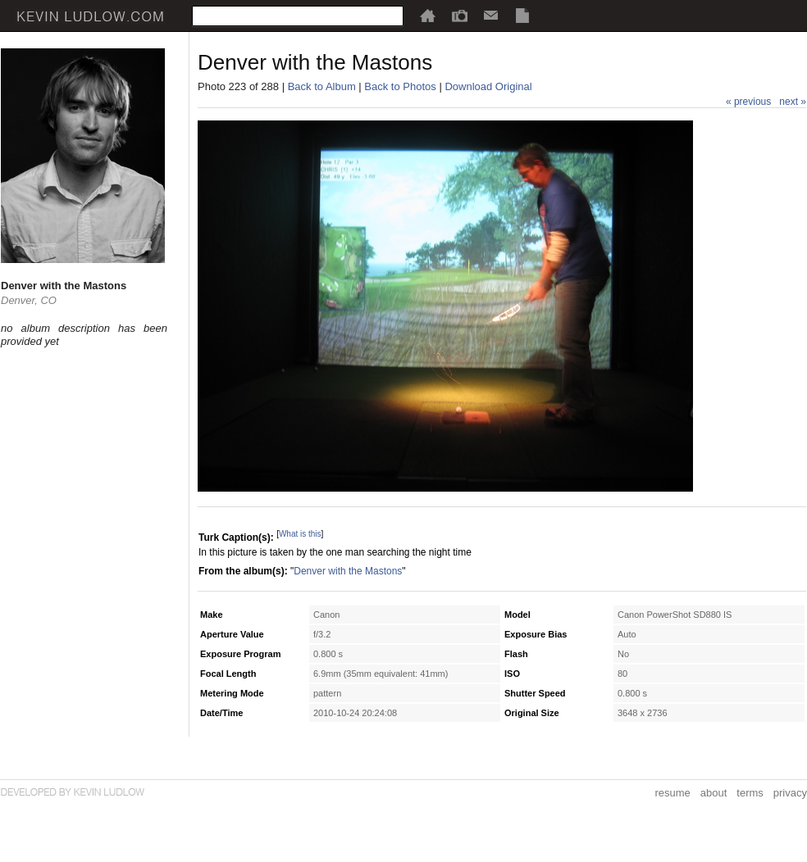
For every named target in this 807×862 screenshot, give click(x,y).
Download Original (488, 86)
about (713, 793)
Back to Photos (399, 86)
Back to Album (322, 86)
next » (792, 101)
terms (750, 793)
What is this (300, 533)
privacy (790, 793)
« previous (748, 101)
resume (672, 793)
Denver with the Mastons (348, 571)
